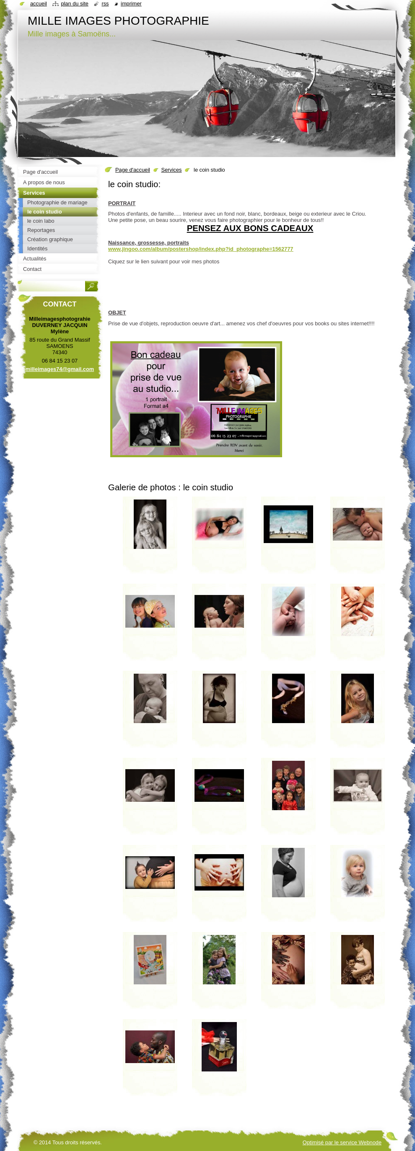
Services (171, 170)
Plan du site (74, 3)
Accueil (38, 3)
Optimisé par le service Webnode (342, 1142)
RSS (105, 3)
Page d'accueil (132, 170)
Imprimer (131, 3)
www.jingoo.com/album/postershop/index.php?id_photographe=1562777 (200, 249)
